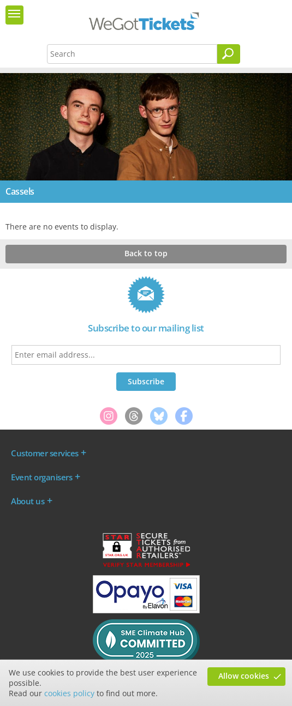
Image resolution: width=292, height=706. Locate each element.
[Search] (228, 54)
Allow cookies (243, 676)
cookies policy (69, 693)
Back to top (146, 253)
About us (27, 501)
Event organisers (41, 477)
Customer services (45, 453)
